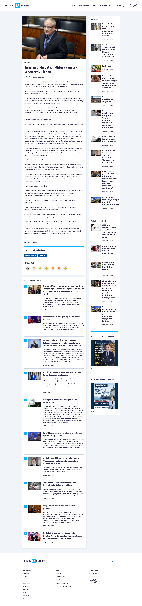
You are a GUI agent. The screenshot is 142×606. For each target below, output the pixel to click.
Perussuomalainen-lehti (64, 586)
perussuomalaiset (30, 255)
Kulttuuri (26, 589)
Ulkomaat (26, 583)
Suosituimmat (84, 5)
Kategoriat (105, 5)
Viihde (25, 599)
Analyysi (25, 580)
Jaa (81, 77)
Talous (25, 577)
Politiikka (27, 77)
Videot (94, 5)
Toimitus (59, 580)
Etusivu (73, 5)
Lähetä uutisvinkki (62, 583)
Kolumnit (26, 596)
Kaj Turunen (42, 255)
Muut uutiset (27, 586)
